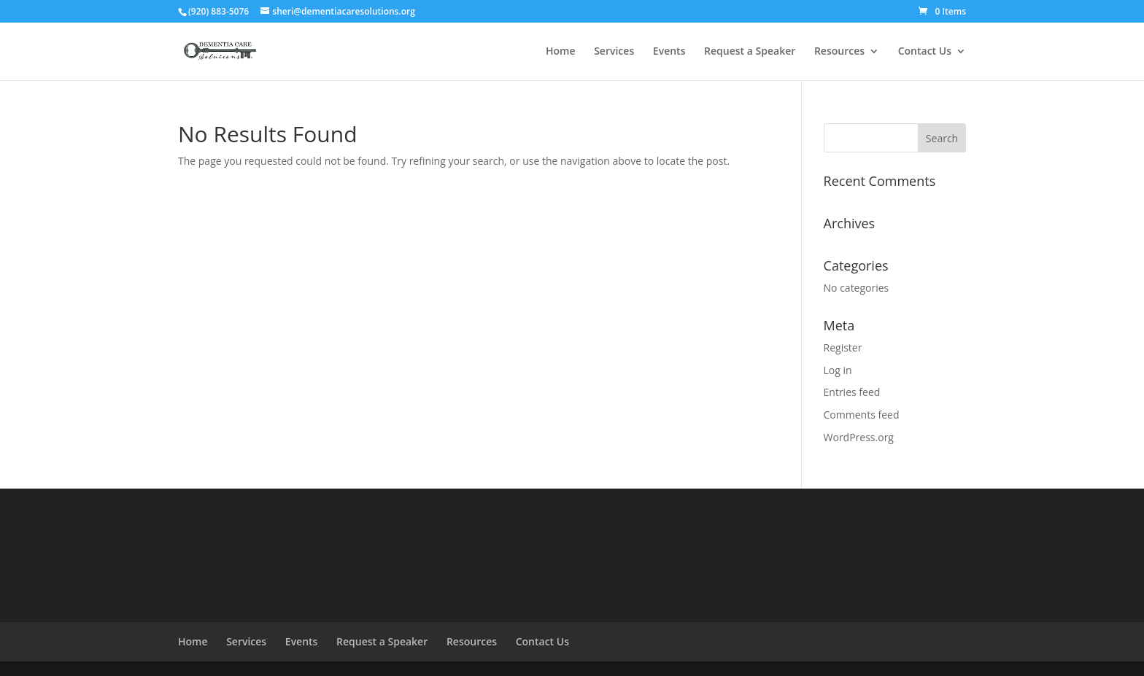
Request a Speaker (749, 52)
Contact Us (924, 52)
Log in (838, 370)
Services (614, 52)
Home (561, 52)
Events (669, 52)
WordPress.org (859, 437)
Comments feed (862, 414)
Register (843, 347)
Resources (839, 52)
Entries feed (852, 392)
